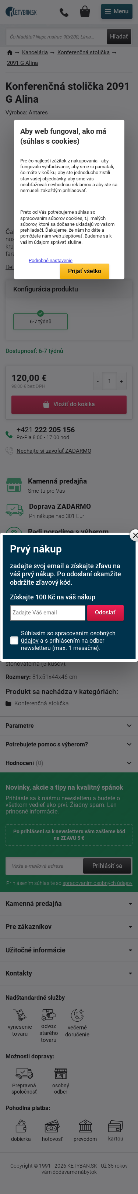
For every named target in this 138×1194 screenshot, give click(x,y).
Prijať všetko (84, 271)
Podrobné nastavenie (50, 260)
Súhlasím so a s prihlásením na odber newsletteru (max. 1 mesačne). (68, 640)
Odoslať (105, 612)
